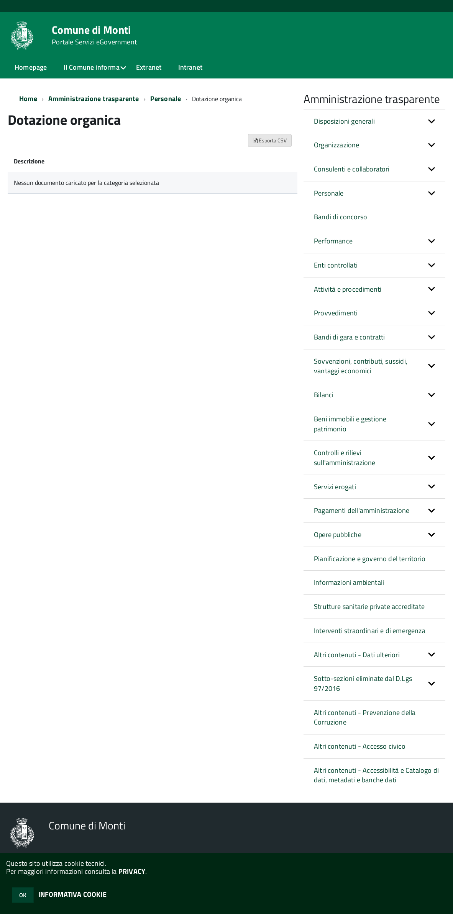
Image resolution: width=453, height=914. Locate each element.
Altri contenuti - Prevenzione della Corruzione (364, 717)
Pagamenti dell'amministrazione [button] (361, 510)
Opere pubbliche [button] (337, 534)
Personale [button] (329, 193)
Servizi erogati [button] (335, 486)
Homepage (31, 67)
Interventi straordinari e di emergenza (369, 630)
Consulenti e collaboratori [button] (352, 169)
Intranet (190, 67)
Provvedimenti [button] (336, 313)
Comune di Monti (94, 35)
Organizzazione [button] (336, 145)
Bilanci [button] (323, 395)
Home (28, 98)
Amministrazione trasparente (93, 98)
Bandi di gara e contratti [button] (349, 337)
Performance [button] (333, 241)
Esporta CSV (270, 140)
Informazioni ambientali (349, 582)
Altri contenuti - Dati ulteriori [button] (357, 655)
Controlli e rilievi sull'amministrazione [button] (345, 457)
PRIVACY (131, 871)
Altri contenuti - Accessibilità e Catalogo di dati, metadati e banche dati (376, 775)
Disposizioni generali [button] (344, 121)
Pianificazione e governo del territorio (369, 558)
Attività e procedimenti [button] (347, 289)
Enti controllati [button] (336, 265)
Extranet (148, 67)
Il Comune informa (92, 67)
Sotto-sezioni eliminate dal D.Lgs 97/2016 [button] (363, 683)
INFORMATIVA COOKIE (72, 894)
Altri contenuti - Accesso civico (359, 746)
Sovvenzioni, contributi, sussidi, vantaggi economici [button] (360, 366)
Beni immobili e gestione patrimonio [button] (350, 424)
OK (22, 895)
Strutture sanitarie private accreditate (369, 606)
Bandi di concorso (340, 217)
